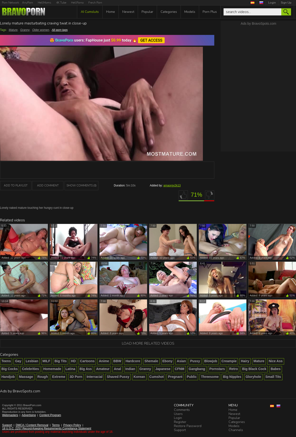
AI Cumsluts (90, 12)
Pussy (195, 361)
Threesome (210, 377)
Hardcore (132, 361)
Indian (130, 369)
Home (110, 12)
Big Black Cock (254, 369)
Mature (13, 30)
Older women (40, 30)
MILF (46, 361)
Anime (104, 361)
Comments (182, 410)
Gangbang (197, 369)
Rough (42, 377)
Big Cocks (9, 369)
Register (180, 422)
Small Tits (273, 377)
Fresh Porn (95, 2)
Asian (181, 361)
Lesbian (32, 361)
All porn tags (60, 30)
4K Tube (61, 2)
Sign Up (286, 3)
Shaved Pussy (118, 377)
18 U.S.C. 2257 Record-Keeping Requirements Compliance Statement (46, 428)
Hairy (245, 361)
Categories (169, 12)
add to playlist (16, 185)
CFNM (179, 369)
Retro (233, 369)
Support (7, 425)
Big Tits (60, 361)
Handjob (8, 377)
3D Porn (76, 377)
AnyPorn (27, 2)
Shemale (151, 361)
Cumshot (156, 377)
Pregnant (175, 377)
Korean (139, 377)
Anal (117, 369)
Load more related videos (148, 343)
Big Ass (86, 369)
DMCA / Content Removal (32, 425)
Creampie (229, 361)
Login (272, 3)
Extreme (58, 377)
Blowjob (210, 361)
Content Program (50, 415)
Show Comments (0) (81, 185)
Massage (26, 377)
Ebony (167, 361)
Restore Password (187, 426)
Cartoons (87, 361)
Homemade (52, 369)
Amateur (103, 369)
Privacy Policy (72, 425)
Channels (236, 430)
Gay (18, 361)
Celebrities (30, 369)
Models (189, 12)
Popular (147, 12)
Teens (6, 361)
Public (192, 377)
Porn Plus (210, 12)
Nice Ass (276, 361)
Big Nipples (232, 377)
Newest (128, 12)
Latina (70, 369)
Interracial (94, 377)
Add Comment (48, 185)
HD (73, 361)
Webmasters (10, 415)
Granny (24, 30)
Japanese (163, 369)
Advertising (29, 415)
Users (178, 414)
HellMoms (44, 2)
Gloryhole (253, 377)
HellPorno (77, 2)
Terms (56, 425)
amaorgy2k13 (172, 185)
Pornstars (217, 369)
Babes (276, 369)
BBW (117, 361)
